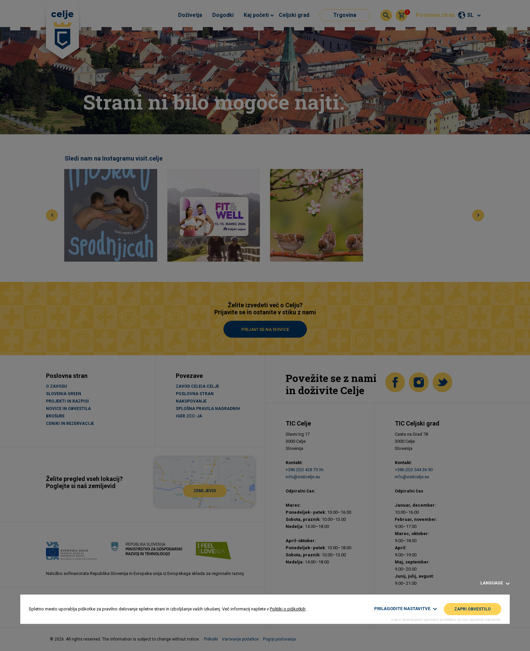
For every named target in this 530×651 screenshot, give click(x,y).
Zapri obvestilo (472, 609)
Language (495, 583)
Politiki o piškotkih (288, 608)
